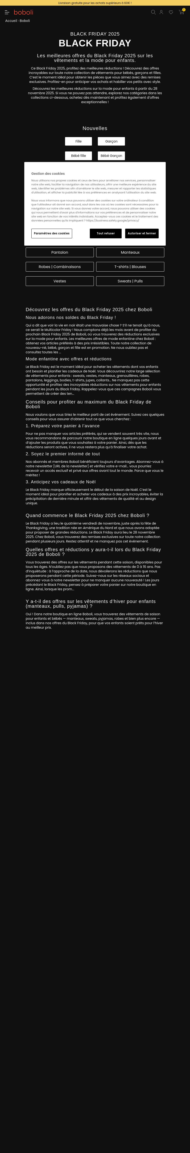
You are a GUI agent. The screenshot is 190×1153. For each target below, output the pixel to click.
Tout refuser (106, 233)
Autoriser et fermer (142, 233)
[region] (95, 204)
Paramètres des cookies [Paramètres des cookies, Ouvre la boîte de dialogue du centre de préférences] (52, 233)
